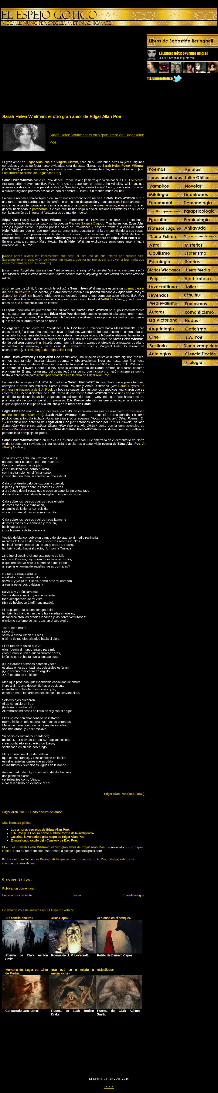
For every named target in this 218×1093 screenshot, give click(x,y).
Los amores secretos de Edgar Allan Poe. (40, 829)
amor (75, 859)
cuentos (86, 859)
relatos (113, 859)
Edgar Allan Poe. (13, 812)
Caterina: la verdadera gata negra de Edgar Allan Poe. (48, 837)
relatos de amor (27, 863)
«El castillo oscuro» (19, 918)
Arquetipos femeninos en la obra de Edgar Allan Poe (72, 375)
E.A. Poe (100, 859)
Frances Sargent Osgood (86, 223)
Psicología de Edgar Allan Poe (49, 350)
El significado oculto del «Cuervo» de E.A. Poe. (44, 840)
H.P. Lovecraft (132, 180)
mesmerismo (106, 205)
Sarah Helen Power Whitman (123, 165)
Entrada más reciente (17, 895)
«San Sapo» (60, 918)
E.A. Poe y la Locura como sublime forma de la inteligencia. (53, 833)
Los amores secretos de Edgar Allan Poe (31, 173)
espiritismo (128, 205)
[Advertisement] (40, 71)
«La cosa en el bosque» (114, 918)
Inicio (77, 895)
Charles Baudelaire (15, 429)
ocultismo (85, 205)
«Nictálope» (105, 970)
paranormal (40, 209)
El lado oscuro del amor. (45, 812)
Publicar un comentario (18, 888)
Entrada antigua (133, 895)
